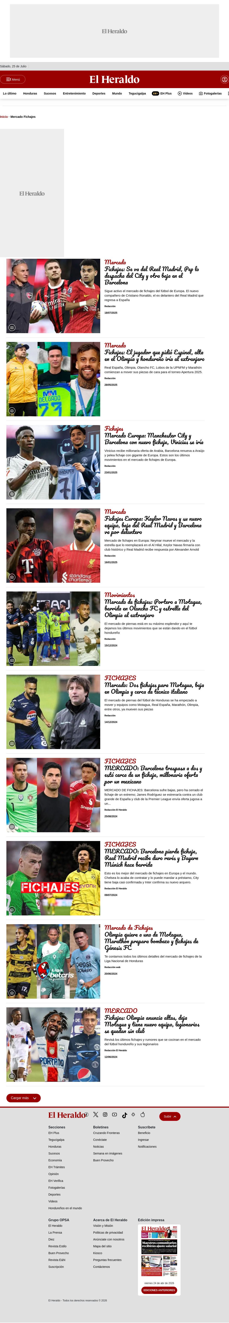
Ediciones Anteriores (159, 1290)
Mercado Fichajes (23, 117)
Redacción (110, 306)
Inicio (4, 117)
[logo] (57, 1115)
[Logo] (114, 79)
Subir (170, 1117)
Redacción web (112, 967)
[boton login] (224, 79)
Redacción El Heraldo (115, 810)
